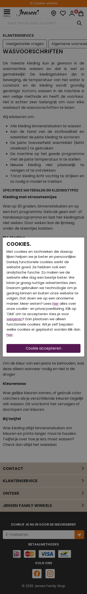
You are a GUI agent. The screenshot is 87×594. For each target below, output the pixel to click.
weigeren (14, 319)
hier (55, 303)
